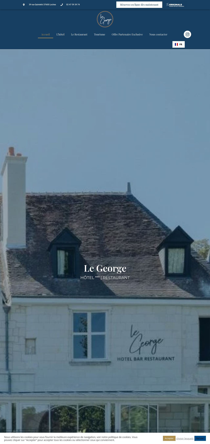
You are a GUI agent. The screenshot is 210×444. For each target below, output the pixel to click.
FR (178, 44)
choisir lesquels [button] (185, 438)
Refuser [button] (200, 438)
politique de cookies (119, 437)
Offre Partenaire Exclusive (127, 34)
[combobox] (178, 44)
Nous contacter (158, 34)
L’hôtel (60, 34)
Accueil (45, 34)
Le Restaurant (79, 34)
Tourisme (99, 34)
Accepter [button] (169, 438)
